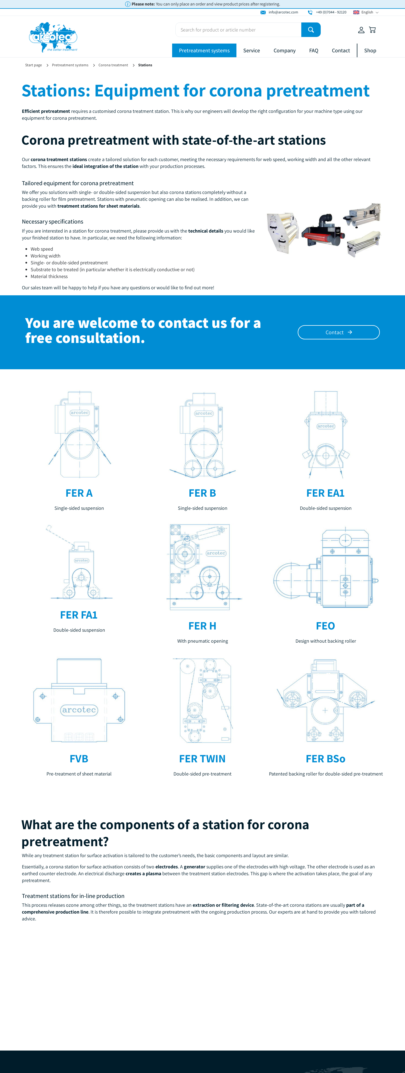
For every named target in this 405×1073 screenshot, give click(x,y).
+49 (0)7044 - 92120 (331, 12)
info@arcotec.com (283, 12)
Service (251, 50)
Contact (341, 50)
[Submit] (311, 29)
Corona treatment (113, 64)
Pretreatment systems (204, 50)
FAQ (313, 50)
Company (285, 50)
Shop (370, 50)
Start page (33, 64)
